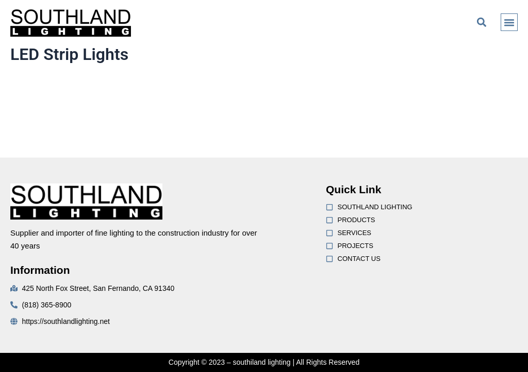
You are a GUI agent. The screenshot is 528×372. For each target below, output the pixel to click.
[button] (481, 22)
